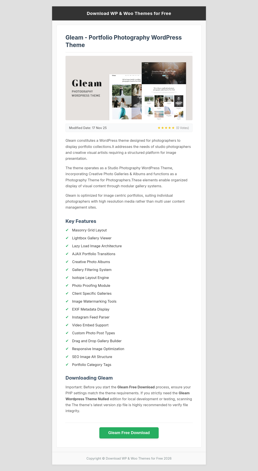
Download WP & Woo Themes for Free (129, 13)
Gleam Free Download (129, 433)
